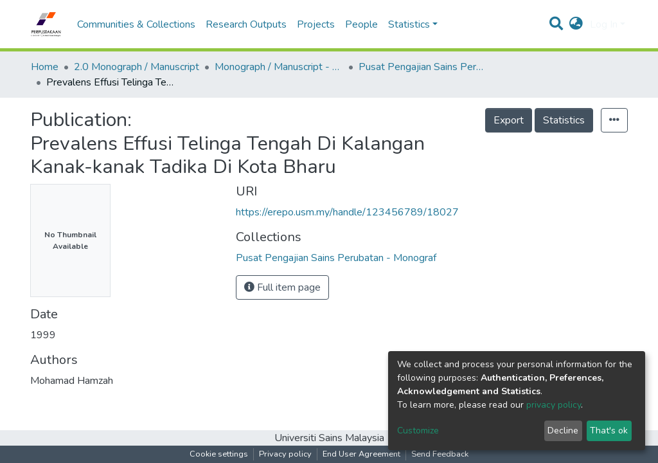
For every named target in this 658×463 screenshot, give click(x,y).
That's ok (609, 430)
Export (509, 120)
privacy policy (553, 405)
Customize (418, 430)
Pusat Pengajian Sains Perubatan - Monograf (423, 67)
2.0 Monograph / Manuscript (136, 67)
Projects (316, 24)
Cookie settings (219, 454)
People (361, 24)
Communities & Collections (136, 24)
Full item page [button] (282, 287)
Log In (604, 24)
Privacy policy (285, 454)
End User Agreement (361, 454)
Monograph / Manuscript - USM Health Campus (279, 67)
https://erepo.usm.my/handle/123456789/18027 (347, 212)
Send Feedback (439, 454)
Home (44, 67)
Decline (562, 430)
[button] (576, 24)
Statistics (564, 120)
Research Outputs (246, 24)
